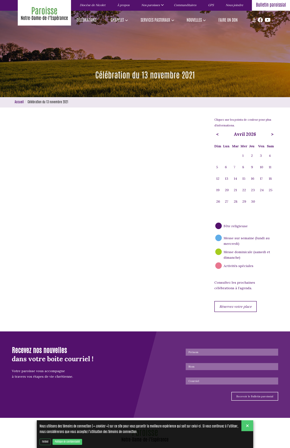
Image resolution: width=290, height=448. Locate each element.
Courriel (193, 381)
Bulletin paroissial (271, 5)
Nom (191, 366)
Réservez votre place (235, 306)
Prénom (193, 352)
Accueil (19, 102)
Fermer (45, 442)
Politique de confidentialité (67, 442)
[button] (151, 5)
